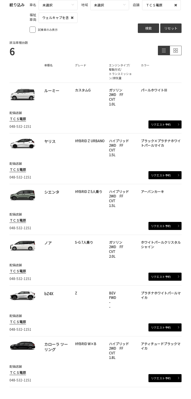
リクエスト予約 (165, 124)
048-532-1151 (20, 126)
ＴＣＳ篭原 (17, 118)
